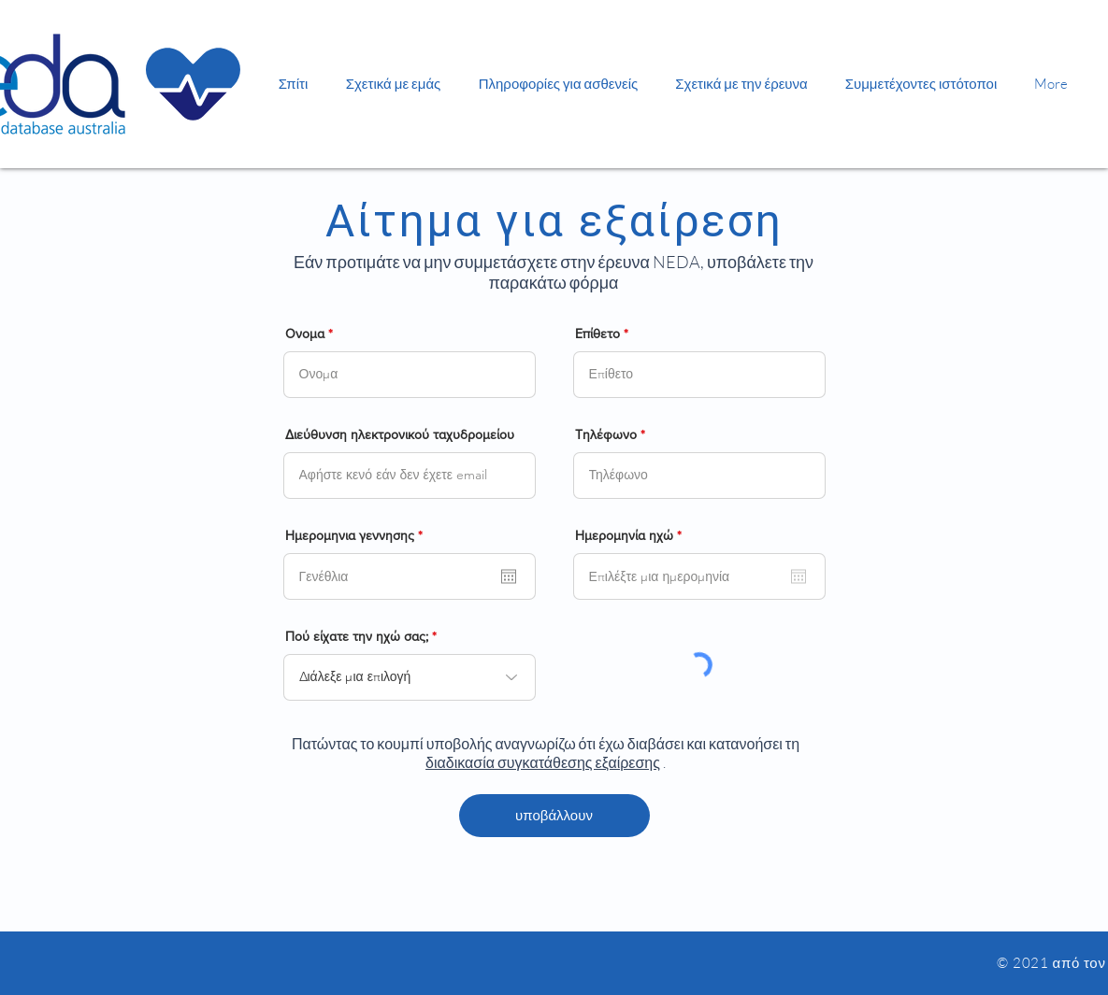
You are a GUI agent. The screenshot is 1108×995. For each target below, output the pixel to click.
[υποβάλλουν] (554, 815)
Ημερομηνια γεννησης (357, 535)
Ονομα (304, 333)
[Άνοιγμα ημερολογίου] (508, 576)
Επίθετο (597, 333)
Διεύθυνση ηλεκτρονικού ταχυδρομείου (399, 434)
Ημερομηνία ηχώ (631, 535)
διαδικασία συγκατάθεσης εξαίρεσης (542, 762)
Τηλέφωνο (606, 434)
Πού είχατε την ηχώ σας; (356, 636)
